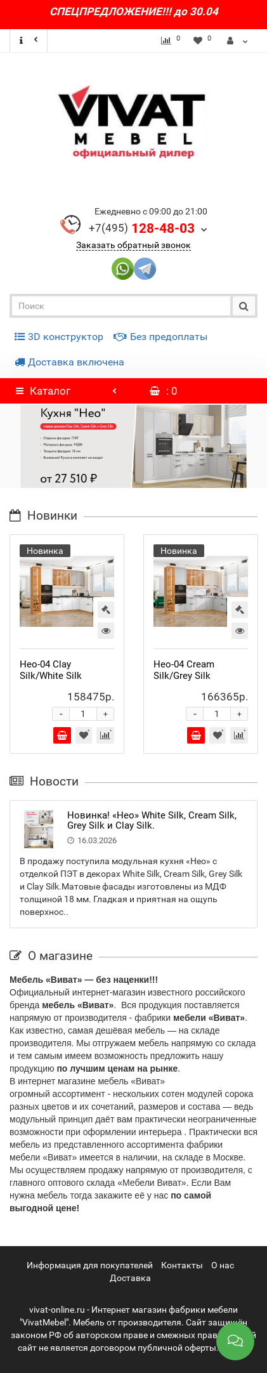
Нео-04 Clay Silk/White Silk (51, 670)
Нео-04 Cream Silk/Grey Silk (183, 670)
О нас (222, 1265)
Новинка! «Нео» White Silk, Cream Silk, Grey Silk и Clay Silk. (152, 821)
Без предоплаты (160, 337)
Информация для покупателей (90, 1265)
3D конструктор (59, 337)
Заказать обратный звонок (133, 245)
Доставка (130, 1278)
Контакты (182, 1265)
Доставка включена (69, 362)
